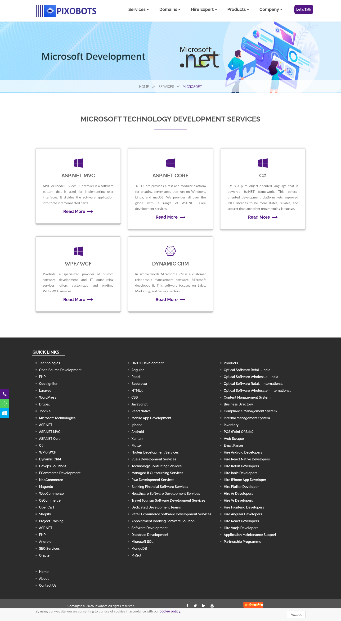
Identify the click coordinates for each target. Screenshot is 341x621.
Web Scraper (234, 439)
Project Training (51, 521)
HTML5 (137, 390)
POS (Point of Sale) (238, 432)
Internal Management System (247, 418)
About (44, 578)
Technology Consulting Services (156, 466)
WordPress (47, 397)
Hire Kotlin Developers (241, 466)
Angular (137, 370)
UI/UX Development (147, 363)
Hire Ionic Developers (240, 473)
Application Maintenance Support (250, 535)
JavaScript (139, 404)
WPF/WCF (47, 452)
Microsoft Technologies (57, 418)
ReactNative (141, 411)
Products (238, 9)
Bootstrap (139, 384)
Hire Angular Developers (243, 514)
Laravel (45, 390)
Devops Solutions (52, 466)
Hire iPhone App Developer (245, 480)
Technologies (49, 363)
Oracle (44, 555)
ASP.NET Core (50, 439)
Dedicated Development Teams (156, 507)
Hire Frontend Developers (244, 507)
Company (271, 9)
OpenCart (46, 507)
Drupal (44, 404)
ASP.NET (45, 425)
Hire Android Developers (243, 452)
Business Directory (238, 404)
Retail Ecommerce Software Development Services (171, 514)
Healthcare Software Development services (165, 493)
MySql (136, 555)
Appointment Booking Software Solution (163, 521)
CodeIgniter (48, 384)
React (135, 377)
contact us (47, 585)
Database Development (149, 535)
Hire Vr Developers (238, 500)
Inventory (231, 425)
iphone (136, 425)
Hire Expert (204, 9)
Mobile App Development (151, 418)
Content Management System (247, 397)
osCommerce (50, 500)
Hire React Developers (241, 521)
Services (138, 9)
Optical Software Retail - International (253, 384)
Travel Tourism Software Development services (168, 500)
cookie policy (170, 611)
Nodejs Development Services (155, 452)
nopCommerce (51, 480)
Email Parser (233, 445)
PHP (42, 377)
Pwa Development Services (152, 480)
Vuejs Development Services (153, 459)
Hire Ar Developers (238, 493)
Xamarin (137, 439)
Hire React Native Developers (247, 459)
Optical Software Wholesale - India (251, 377)
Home (147, 86)
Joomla (45, 411)
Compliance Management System (250, 411)
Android (45, 542)
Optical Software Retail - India (247, 370)
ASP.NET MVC (49, 432)
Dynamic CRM (50, 459)
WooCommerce (51, 493)
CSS (134, 397)
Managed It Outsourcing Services (157, 473)
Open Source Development (60, 370)
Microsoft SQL (142, 542)
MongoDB (139, 548)
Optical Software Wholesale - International (257, 390)
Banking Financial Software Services (159, 487)
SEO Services (49, 548)
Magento (46, 487)
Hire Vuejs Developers (241, 528)
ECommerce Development (60, 473)
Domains (170, 9)
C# (41, 445)
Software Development (149, 528)
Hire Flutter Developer (241, 487)
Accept (296, 614)
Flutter (136, 445)
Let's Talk (303, 9)
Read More (78, 211)
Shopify (45, 514)
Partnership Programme (242, 542)
